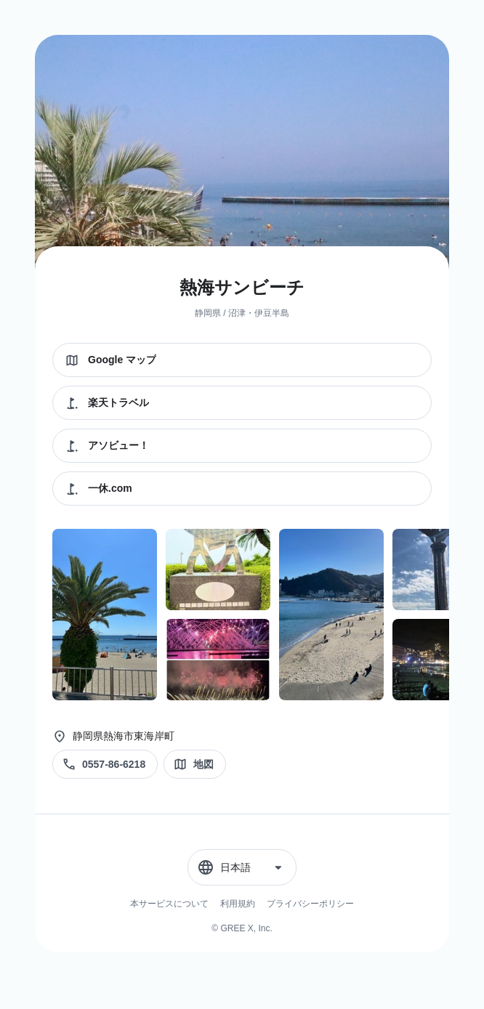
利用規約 (237, 904)
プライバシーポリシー (310, 904)
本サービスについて (169, 904)
